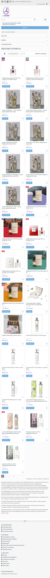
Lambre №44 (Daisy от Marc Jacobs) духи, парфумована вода (11, 207)
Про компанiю (6, 541)
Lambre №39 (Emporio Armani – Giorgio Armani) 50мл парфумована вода (36, 111)
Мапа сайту (6, 565)
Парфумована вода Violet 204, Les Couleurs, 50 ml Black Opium (11, 78)
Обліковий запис (7, 527)
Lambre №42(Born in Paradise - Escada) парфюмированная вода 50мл (12, 175)
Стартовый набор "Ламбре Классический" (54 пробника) (34, 304)
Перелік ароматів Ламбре (10, 539)
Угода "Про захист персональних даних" (14, 545)
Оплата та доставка (8, 547)
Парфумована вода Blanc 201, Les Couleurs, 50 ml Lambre (11, 271)
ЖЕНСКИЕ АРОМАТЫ (10, 32)
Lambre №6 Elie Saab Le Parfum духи (36, 335)
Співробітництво (7, 549)
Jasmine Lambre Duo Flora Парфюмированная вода (9, 464)
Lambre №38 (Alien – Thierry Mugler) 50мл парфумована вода (11, 111)
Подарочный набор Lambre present (11, 335)
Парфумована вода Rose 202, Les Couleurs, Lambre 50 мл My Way (35, 78)
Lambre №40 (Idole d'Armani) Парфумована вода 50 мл (9, 143)
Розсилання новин (8, 531)
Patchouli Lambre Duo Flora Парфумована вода (33, 432)
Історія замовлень (8, 529)
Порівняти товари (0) (41, 53)
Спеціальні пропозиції (9, 559)
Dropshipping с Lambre (9, 537)
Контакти (5, 561)
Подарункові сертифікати (10, 557)
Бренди (5, 555)
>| (13, 476)
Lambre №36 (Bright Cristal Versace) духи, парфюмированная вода (11, 432)
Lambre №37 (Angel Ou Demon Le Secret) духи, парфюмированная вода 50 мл (36, 401)
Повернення (6, 563)
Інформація (6, 543)
